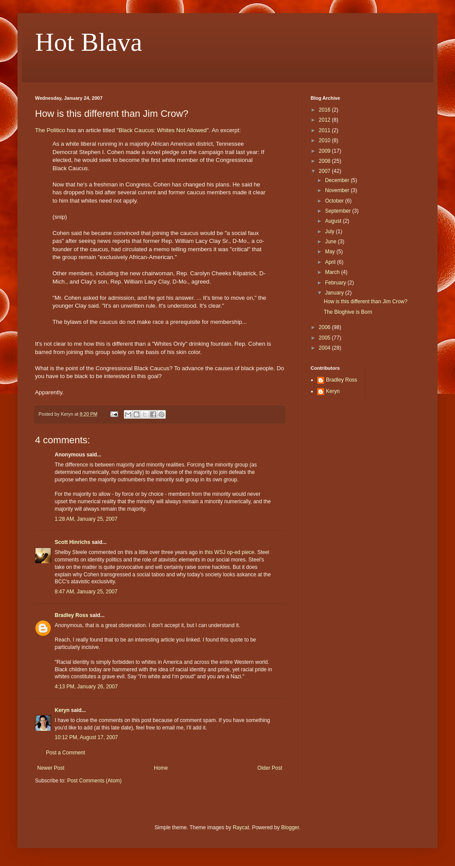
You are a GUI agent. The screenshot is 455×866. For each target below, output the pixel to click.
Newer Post (50, 768)
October (335, 201)
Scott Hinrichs (72, 542)
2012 (325, 120)
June (331, 241)
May (330, 252)
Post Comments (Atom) (94, 781)
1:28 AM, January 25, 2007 (86, 519)
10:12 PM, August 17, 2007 (86, 737)
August (334, 221)
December (338, 180)
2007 (325, 171)
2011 (325, 130)
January (335, 293)
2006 (325, 327)
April (331, 262)
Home (161, 768)
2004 (325, 348)
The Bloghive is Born (348, 312)
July (330, 231)
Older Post (269, 768)
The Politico (50, 130)
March (333, 272)
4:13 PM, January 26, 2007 (86, 687)
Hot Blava (88, 42)
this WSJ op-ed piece (229, 552)
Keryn (62, 710)
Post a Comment (65, 753)
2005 (325, 338)
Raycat (241, 827)
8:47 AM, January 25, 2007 (86, 592)
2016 (325, 110)
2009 (325, 151)
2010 (325, 140)
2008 (325, 161)
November (338, 190)
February (336, 283)
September (338, 211)
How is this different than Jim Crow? (365, 301)
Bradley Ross (71, 615)
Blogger (290, 827)
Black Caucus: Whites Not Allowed (163, 130)
